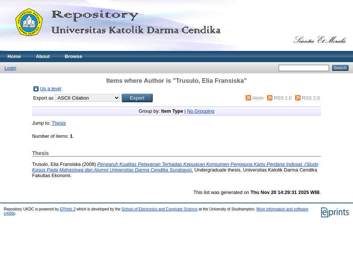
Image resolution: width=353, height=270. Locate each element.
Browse (73, 56)
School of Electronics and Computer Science (160, 209)
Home (14, 56)
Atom (257, 98)
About (43, 56)
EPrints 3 (68, 209)
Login (10, 68)
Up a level (51, 88)
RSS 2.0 (311, 98)
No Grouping (201, 111)
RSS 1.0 (283, 98)
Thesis (59, 123)
